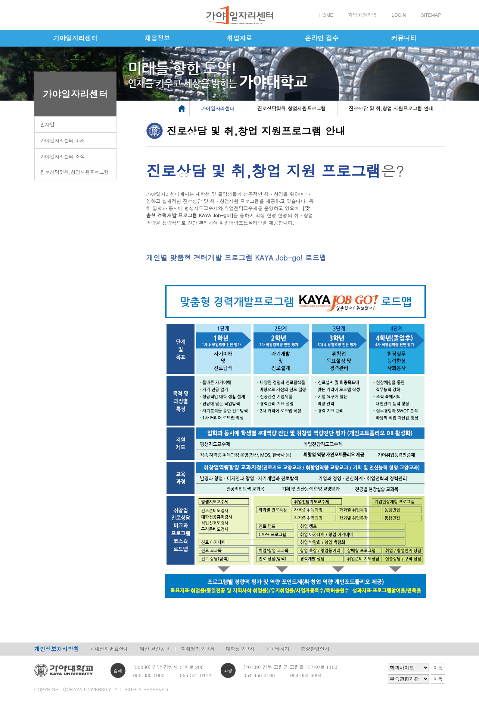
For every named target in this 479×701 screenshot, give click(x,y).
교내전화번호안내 (109, 648)
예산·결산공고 (155, 648)
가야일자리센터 (75, 38)
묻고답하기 (277, 648)
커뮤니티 (404, 38)
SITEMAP (431, 14)
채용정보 (157, 38)
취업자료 (239, 38)
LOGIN (399, 14)
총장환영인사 (315, 648)
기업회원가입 (362, 14)
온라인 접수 (322, 38)
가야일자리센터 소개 (62, 140)
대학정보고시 (239, 648)
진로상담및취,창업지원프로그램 (74, 172)
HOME (326, 14)
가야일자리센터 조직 (62, 156)
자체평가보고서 (198, 648)
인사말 (47, 124)
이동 (437, 667)
